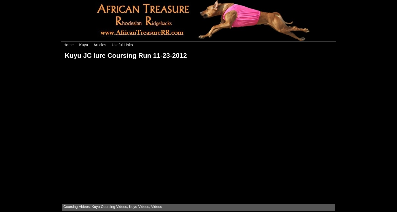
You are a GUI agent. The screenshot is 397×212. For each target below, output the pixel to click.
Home (68, 45)
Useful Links (122, 45)
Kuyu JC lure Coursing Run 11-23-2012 (126, 55)
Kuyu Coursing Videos (109, 207)
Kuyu (83, 45)
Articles (99, 45)
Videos (156, 207)
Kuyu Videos (139, 207)
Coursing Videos (76, 207)
